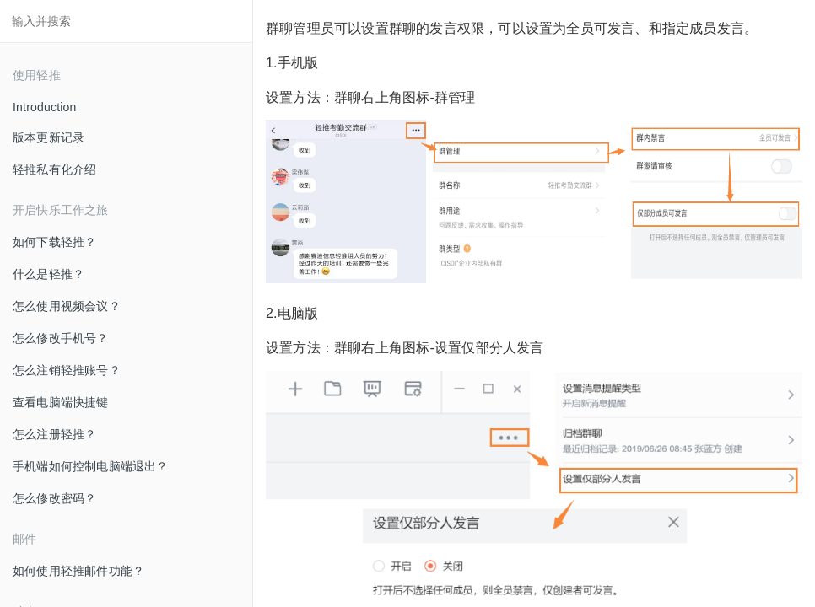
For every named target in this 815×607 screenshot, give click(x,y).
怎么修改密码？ (54, 498)
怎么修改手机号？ (61, 338)
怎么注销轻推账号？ (67, 370)
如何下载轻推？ (54, 242)
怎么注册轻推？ (54, 434)
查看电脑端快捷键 (61, 402)
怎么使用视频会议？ (67, 306)
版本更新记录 (48, 137)
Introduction (45, 107)
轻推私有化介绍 (54, 169)
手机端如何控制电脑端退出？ (91, 466)
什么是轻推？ (48, 274)
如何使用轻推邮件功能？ (78, 570)
